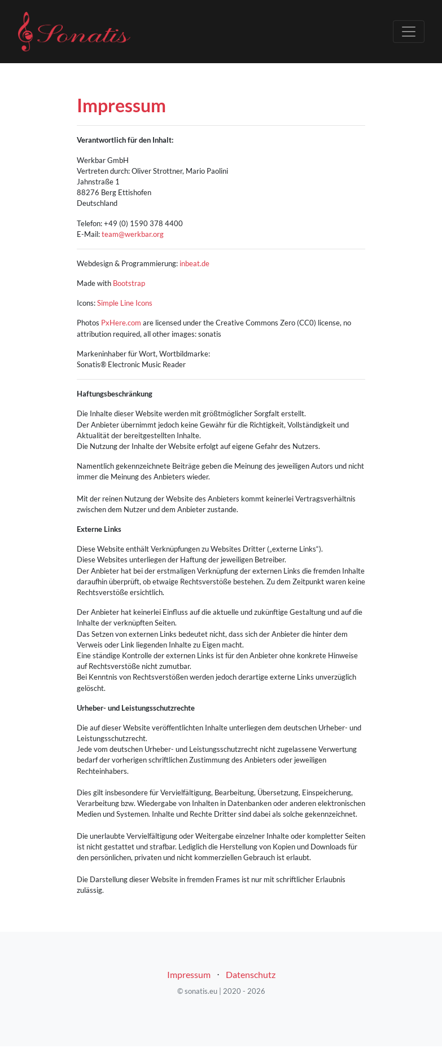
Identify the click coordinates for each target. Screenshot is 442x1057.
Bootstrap (129, 283)
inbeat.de (194, 263)
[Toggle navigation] (409, 31)
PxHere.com (121, 322)
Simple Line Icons (124, 302)
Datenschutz (250, 974)
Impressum (189, 974)
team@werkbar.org (133, 234)
